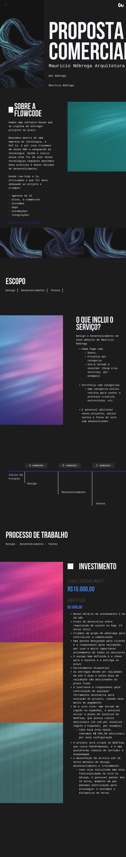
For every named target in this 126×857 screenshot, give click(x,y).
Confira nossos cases (24, 222)
